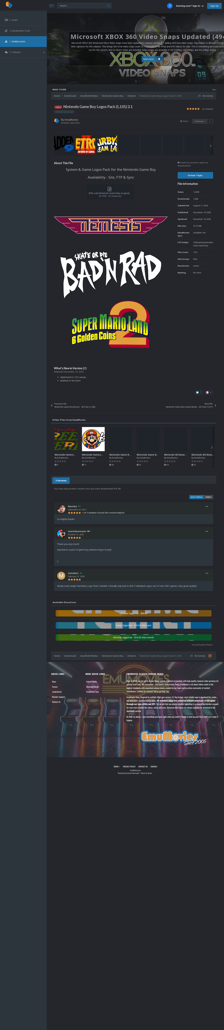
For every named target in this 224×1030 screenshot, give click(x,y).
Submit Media (91, 681)
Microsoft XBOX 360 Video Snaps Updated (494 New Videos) (201, 89)
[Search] (84, 5)
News (54, 681)
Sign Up (214, 5)
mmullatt (73, 573)
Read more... (134, 57)
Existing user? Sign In (190, 5)
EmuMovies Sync (92, 691)
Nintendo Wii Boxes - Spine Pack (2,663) (186, 454)
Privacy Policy (129, 766)
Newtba (72, 506)
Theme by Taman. (146, 773)
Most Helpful (196, 497)
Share (184, 121)
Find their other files (70, 122)
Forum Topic (195, 175)
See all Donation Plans (202, 644)
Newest (208, 497)
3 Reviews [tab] (61, 480)
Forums (55, 686)
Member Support (58, 696)
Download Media (92, 686)
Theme (117, 766)
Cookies (153, 766)
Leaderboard (57, 691)
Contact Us (56, 701)
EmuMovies (71, 119)
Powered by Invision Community (128, 773)
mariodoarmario (77, 531)
